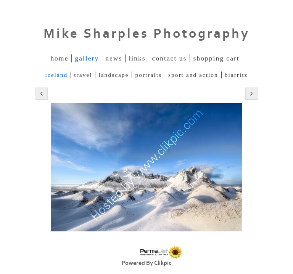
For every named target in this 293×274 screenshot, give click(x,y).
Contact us (169, 58)
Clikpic (162, 263)
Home (59, 58)
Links (137, 58)
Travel (83, 75)
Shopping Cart (216, 58)
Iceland (56, 75)
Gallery (87, 58)
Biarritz (236, 75)
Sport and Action (193, 75)
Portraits (148, 75)
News (113, 58)
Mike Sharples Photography (146, 33)
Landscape (113, 75)
